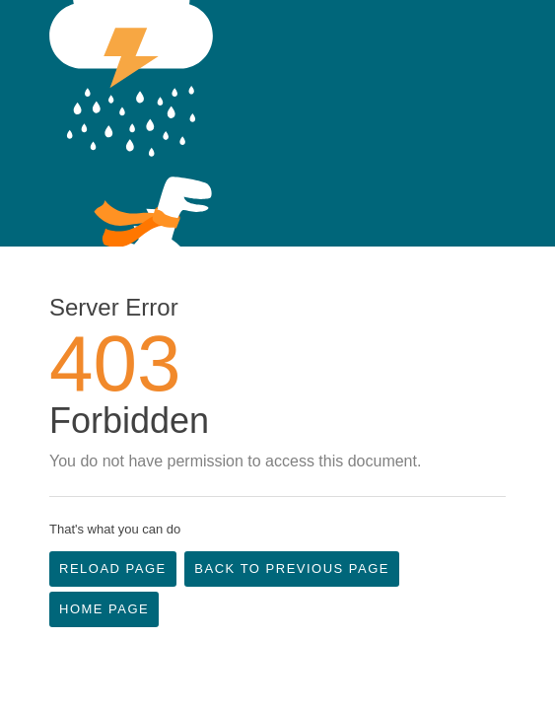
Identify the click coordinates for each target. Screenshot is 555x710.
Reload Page (113, 568)
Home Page (104, 609)
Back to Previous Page (291, 568)
